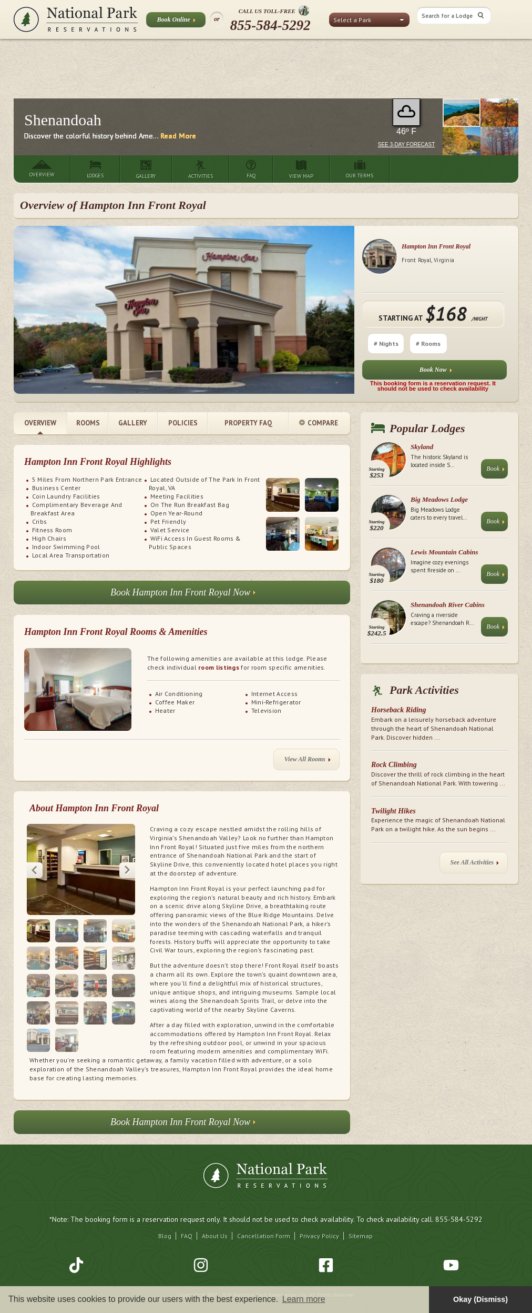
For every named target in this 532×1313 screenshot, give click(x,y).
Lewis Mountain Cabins (444, 552)
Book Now (436, 372)
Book (495, 471)
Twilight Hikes (393, 811)
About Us (215, 1217)
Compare (318, 424)
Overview (40, 423)
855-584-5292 (270, 25)
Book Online (176, 21)
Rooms (88, 423)
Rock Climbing (394, 765)
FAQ (186, 1217)
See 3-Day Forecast (406, 144)
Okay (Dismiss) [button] (480, 1299)
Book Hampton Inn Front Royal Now (182, 595)
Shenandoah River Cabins (448, 605)
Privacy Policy (319, 1217)
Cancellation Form (263, 1217)
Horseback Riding (398, 710)
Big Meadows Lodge (439, 499)
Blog (164, 1217)
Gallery (132, 423)
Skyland (422, 447)
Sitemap (361, 1217)
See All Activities (475, 865)
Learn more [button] (303, 1299)
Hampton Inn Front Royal (436, 246)
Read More (178, 136)
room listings (218, 667)
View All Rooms (307, 761)
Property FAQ (248, 423)
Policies (183, 423)
